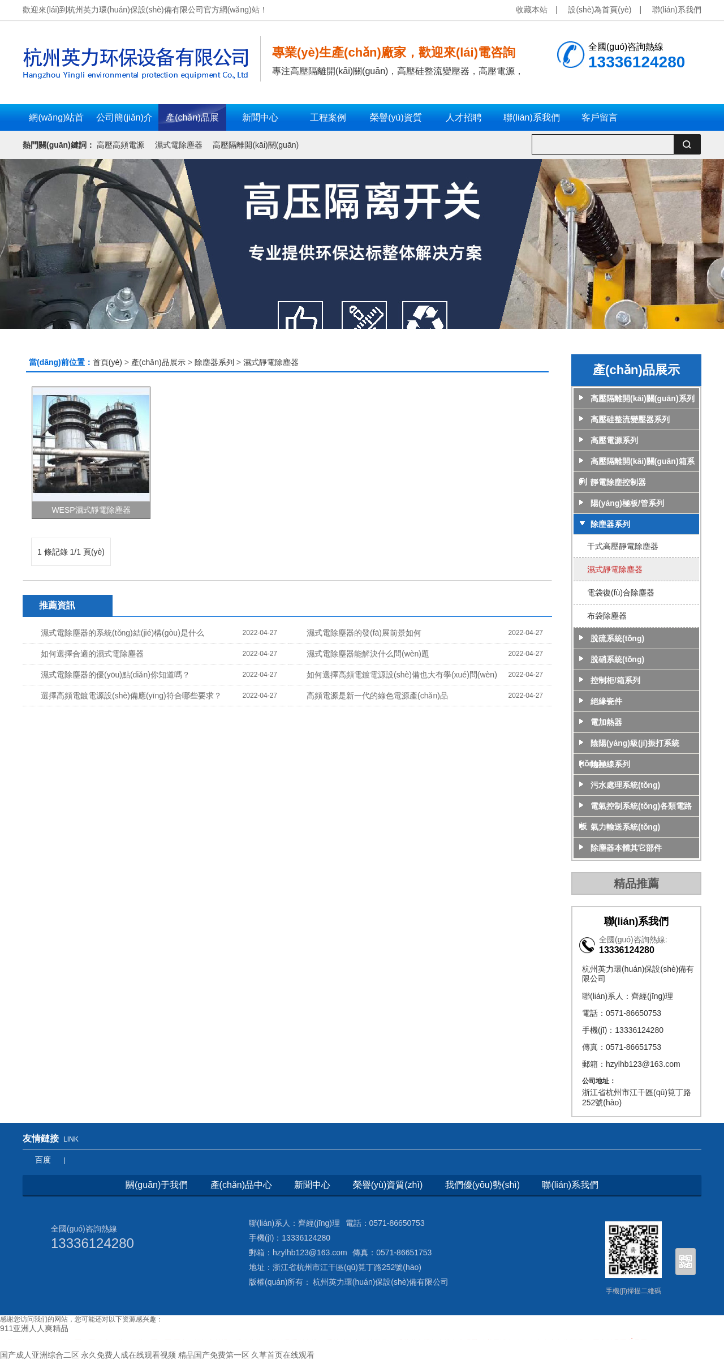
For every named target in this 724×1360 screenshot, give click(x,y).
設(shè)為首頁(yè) (599, 9)
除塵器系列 (215, 362)
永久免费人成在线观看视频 (128, 1354)
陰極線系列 (610, 764)
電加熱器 (606, 722)
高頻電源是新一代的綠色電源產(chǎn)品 (377, 695)
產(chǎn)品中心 (241, 1185)
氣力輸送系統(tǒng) (625, 826)
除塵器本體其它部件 (626, 847)
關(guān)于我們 (157, 1185)
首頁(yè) (107, 362)
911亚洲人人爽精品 (34, 1328)
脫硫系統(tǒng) (617, 638)
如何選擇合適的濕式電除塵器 (92, 653)
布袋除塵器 (607, 615)
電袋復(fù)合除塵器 (620, 592)
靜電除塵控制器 (618, 482)
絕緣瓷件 (606, 701)
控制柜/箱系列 (615, 680)
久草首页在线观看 (282, 1354)
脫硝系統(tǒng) (617, 659)
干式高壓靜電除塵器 (622, 546)
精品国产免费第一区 (213, 1354)
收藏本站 (532, 9)
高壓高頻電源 (120, 144)
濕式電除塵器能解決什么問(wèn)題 (368, 653)
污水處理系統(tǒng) (625, 785)
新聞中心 (312, 1185)
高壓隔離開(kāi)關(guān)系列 (643, 398)
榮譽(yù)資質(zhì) (388, 1185)
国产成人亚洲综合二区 (39, 1354)
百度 (43, 1159)
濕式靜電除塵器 (271, 362)
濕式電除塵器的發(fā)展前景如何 (364, 632)
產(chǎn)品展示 (158, 362)
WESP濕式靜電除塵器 (90, 509)
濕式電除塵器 (178, 144)
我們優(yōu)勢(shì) (482, 1185)
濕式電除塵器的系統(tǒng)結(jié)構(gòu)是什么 (122, 632)
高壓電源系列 (614, 440)
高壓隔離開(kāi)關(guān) (256, 144)
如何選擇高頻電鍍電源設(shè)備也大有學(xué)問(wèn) (402, 674)
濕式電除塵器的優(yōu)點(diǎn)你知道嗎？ (115, 674)
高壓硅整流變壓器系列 (630, 419)
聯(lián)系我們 (676, 9)
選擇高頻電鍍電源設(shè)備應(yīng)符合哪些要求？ (131, 695)
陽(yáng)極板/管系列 (627, 503)
